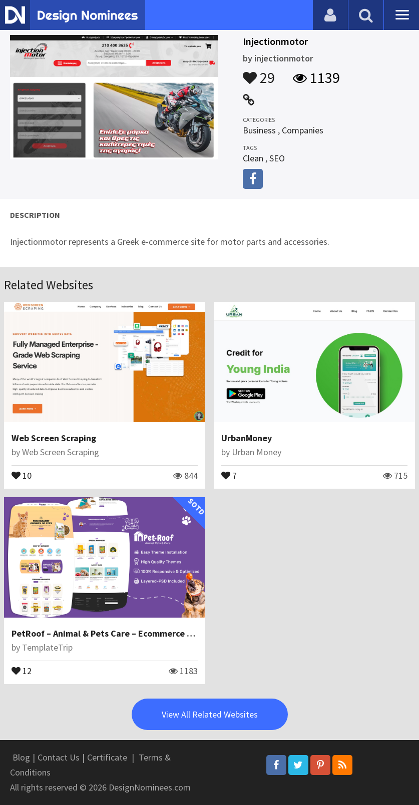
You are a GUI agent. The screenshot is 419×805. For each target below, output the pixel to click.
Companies (302, 130)
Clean (253, 158)
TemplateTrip (47, 647)
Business (259, 130)
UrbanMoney (246, 438)
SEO (277, 158)
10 (22, 475)
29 (259, 73)
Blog (21, 757)
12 (22, 670)
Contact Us (59, 757)
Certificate (107, 757)
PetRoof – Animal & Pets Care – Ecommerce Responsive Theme (137, 633)
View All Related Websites (210, 714)
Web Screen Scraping (54, 438)
